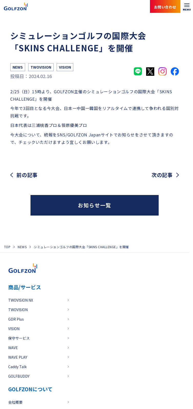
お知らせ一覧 (94, 205)
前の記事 (27, 175)
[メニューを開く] (186, 6)
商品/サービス (24, 287)
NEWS (22, 247)
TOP (7, 247)
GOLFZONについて (30, 389)
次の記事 (162, 175)
